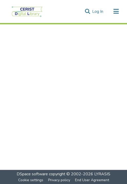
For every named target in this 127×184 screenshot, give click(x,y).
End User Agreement (92, 180)
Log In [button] (98, 11)
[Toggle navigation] (116, 11)
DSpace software (32, 174)
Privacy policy (59, 180)
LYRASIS (102, 174)
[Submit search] (87, 11)
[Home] (27, 11)
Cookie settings (30, 180)
